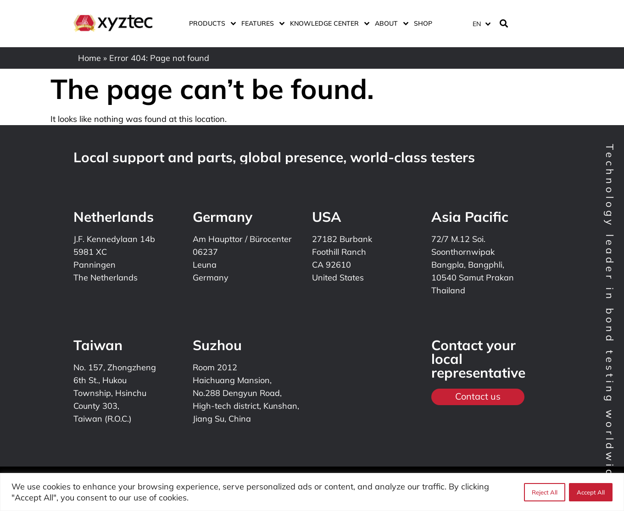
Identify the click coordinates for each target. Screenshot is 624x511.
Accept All (591, 492)
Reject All (544, 492)
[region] (312, 492)
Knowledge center (328, 23)
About (390, 23)
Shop (423, 23)
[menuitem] (481, 23)
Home (89, 58)
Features (261, 23)
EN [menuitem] (477, 24)
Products (210, 23)
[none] (480, 23)
